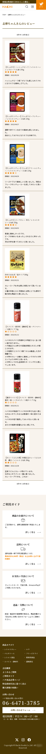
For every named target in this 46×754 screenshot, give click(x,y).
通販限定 (29, 661)
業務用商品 (30, 657)
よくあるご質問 (9, 672)
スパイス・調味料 (11, 661)
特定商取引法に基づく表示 (14, 683)
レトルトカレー (10, 649)
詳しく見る (30, 532)
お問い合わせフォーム (20, 710)
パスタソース (9, 653)
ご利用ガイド (8, 676)
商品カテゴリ (8, 644)
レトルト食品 (9, 657)
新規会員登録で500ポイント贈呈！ (16, 1)
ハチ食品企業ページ (11, 679)
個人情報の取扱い (10, 687)
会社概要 (6, 668)
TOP (4, 15)
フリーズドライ (32, 653)
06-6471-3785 (21, 702)
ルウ (28, 649)
